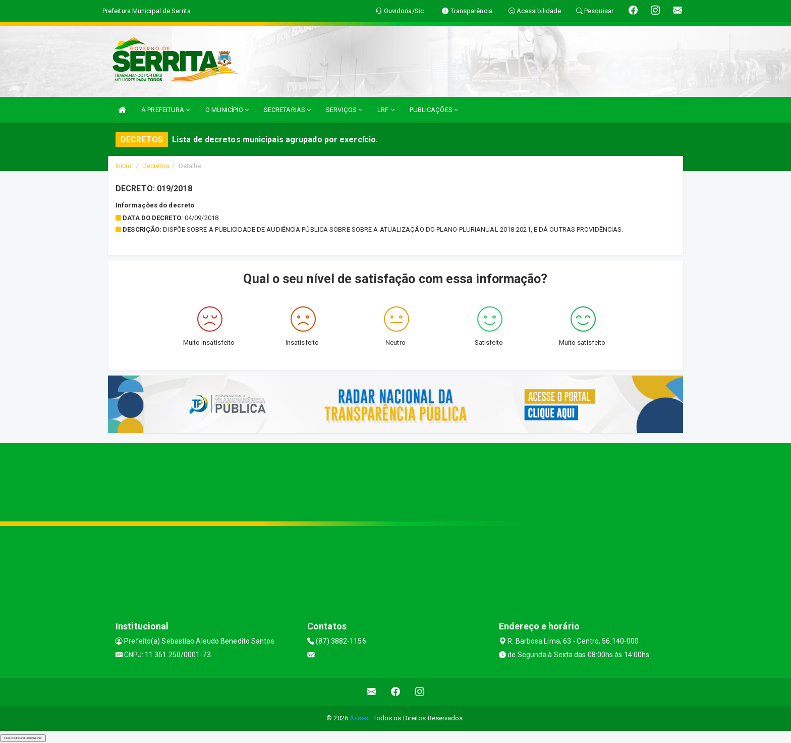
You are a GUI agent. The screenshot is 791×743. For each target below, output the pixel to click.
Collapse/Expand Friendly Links (23, 737)
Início (124, 166)
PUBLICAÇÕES (434, 110)
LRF (385, 110)
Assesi (360, 718)
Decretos (156, 166)
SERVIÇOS (344, 110)
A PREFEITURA (165, 110)
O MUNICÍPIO (227, 110)
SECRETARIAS (287, 110)
